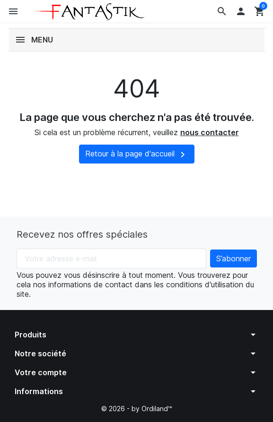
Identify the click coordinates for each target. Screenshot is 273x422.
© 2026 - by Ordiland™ (136, 409)
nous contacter (209, 132)
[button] (221, 11)
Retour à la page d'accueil (136, 154)
